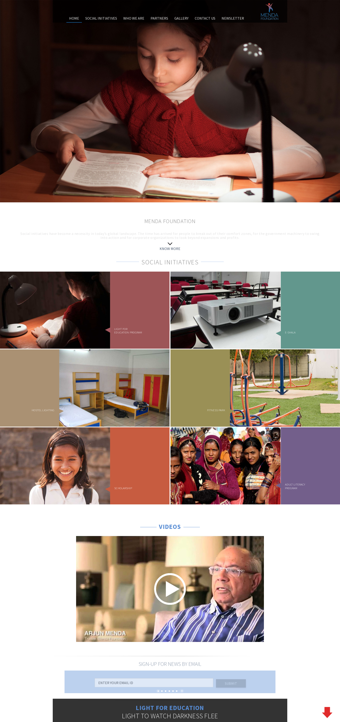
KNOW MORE (170, 249)
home (74, 18)
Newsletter (233, 18)
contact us (205, 18)
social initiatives (101, 18)
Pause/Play (182, 691)
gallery (181, 18)
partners (159, 18)
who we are (133, 18)
